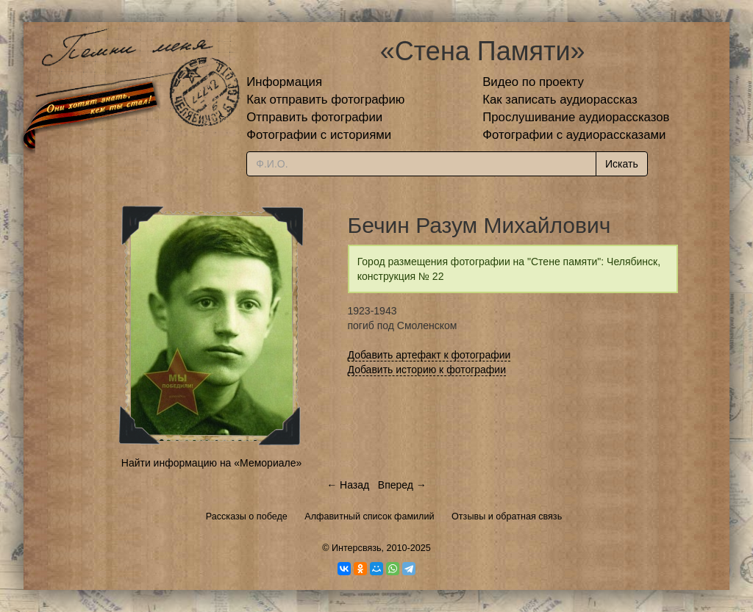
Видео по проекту (533, 82)
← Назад (347, 485)
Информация (284, 82)
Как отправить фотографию (325, 100)
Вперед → (402, 485)
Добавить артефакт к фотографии (429, 355)
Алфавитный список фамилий (369, 516)
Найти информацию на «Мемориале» (211, 463)
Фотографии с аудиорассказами (573, 135)
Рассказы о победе (247, 516)
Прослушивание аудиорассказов (575, 117)
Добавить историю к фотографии (427, 369)
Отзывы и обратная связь (507, 516)
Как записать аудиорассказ (560, 100)
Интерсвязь (357, 548)
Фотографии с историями (318, 135)
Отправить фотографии (314, 117)
